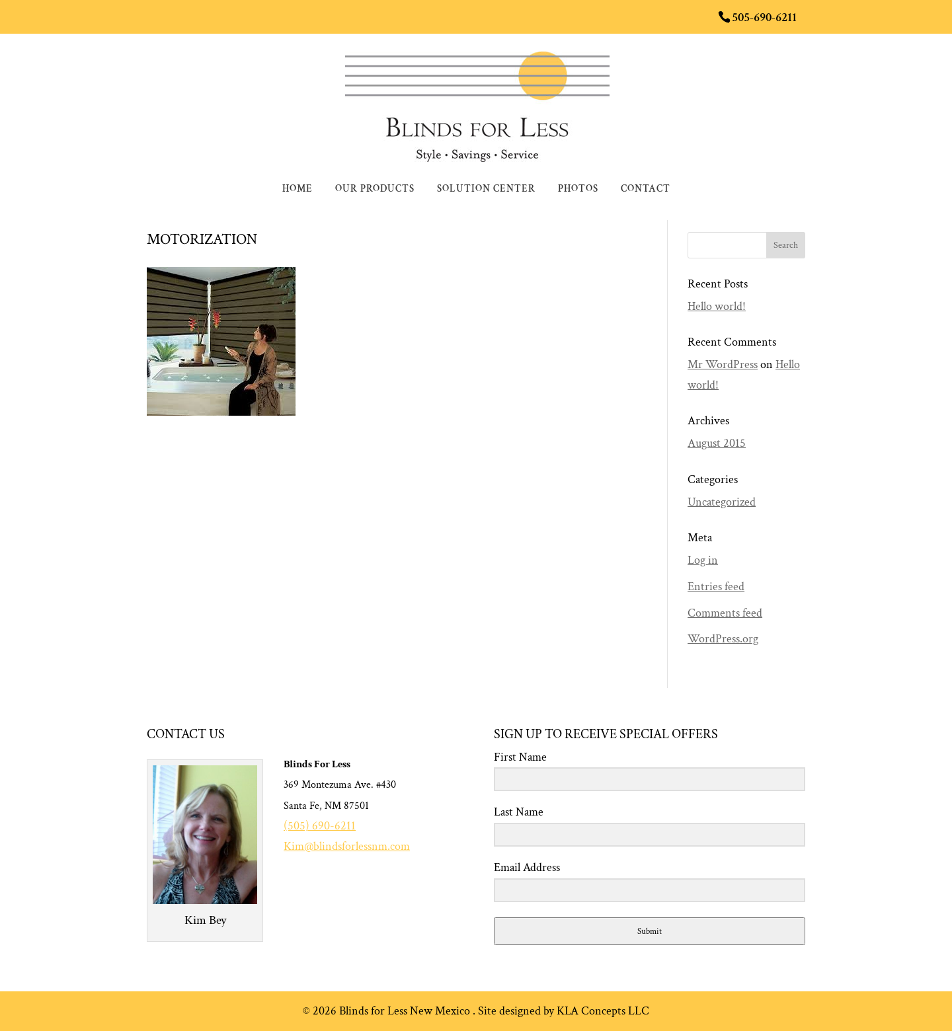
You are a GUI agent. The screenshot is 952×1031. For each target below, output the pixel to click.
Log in (703, 560)
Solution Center (486, 189)
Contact (645, 189)
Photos (578, 189)
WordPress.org (723, 638)
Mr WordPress (723, 364)
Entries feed (716, 586)
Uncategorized (722, 502)
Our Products (375, 189)
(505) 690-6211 (320, 825)
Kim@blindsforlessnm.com (347, 846)
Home (297, 189)
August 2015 (717, 443)
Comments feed (725, 613)
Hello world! (717, 306)
